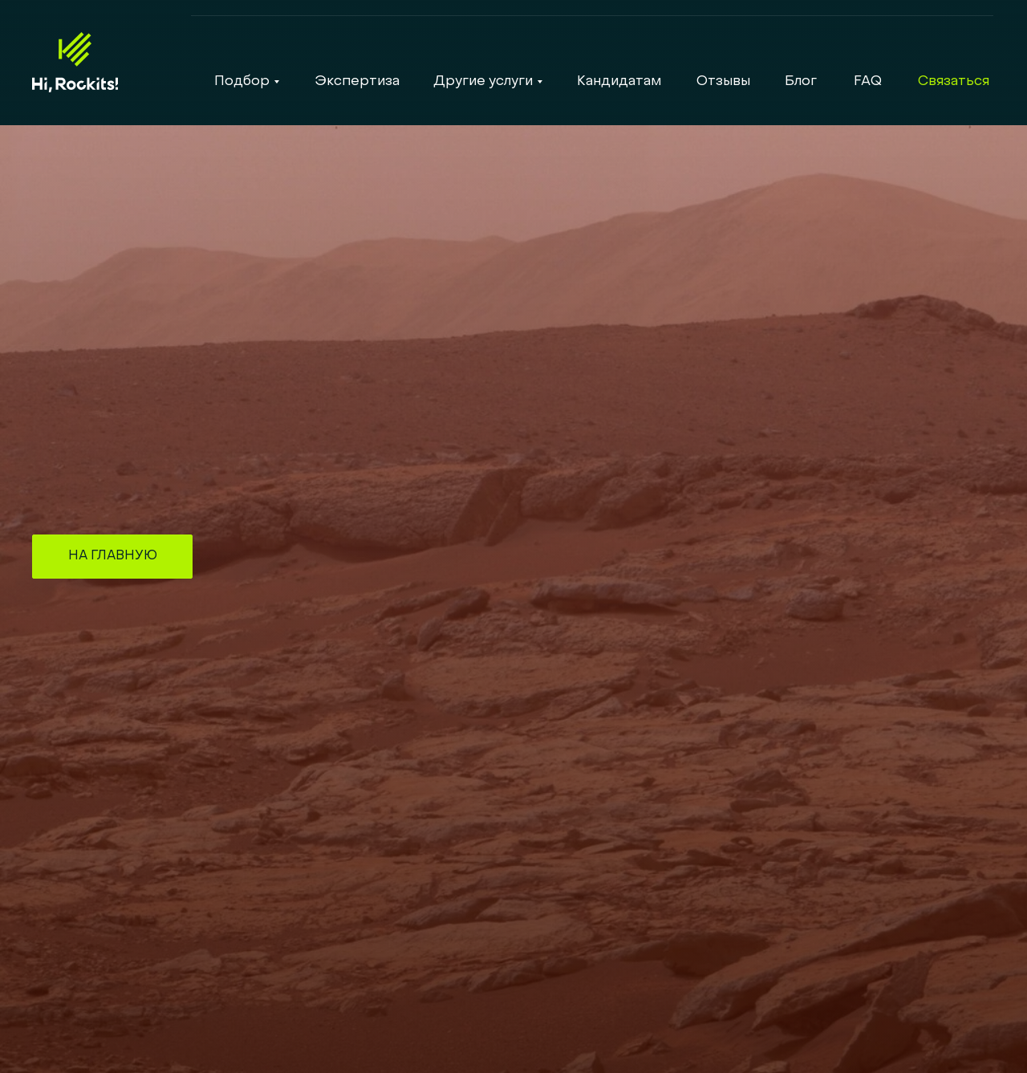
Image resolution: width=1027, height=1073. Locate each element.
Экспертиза (357, 81)
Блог (801, 81)
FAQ (868, 81)
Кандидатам (619, 81)
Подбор (242, 81)
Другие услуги (483, 81)
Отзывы (723, 81)
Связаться (953, 81)
